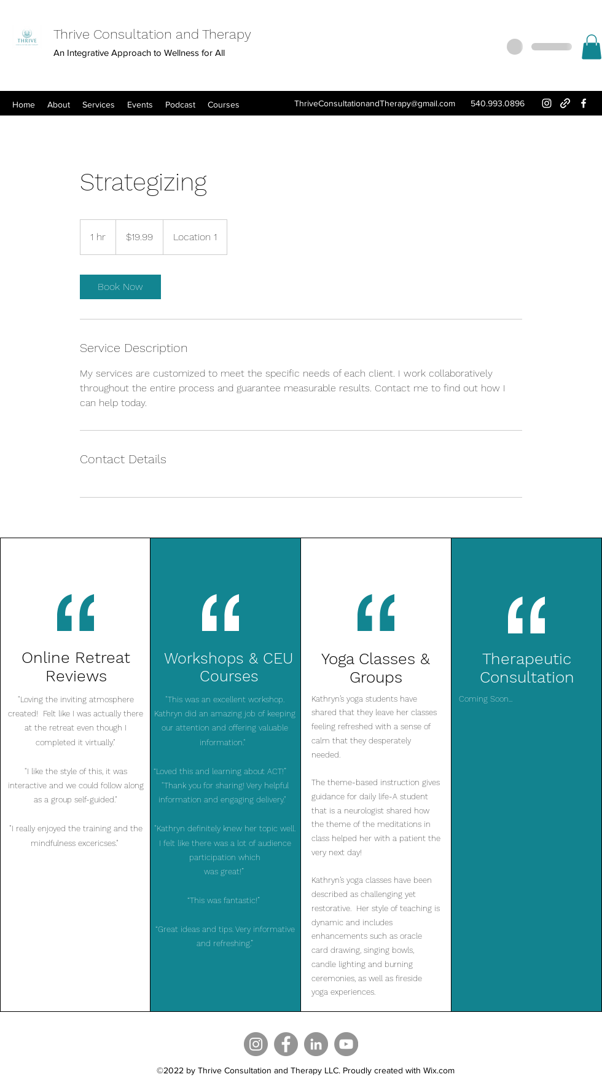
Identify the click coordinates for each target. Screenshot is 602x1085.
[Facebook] (583, 103)
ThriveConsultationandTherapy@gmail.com (374, 103)
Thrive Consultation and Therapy (152, 34)
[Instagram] (547, 103)
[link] (120, 287)
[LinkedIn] (316, 1044)
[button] (591, 47)
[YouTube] (346, 1044)
